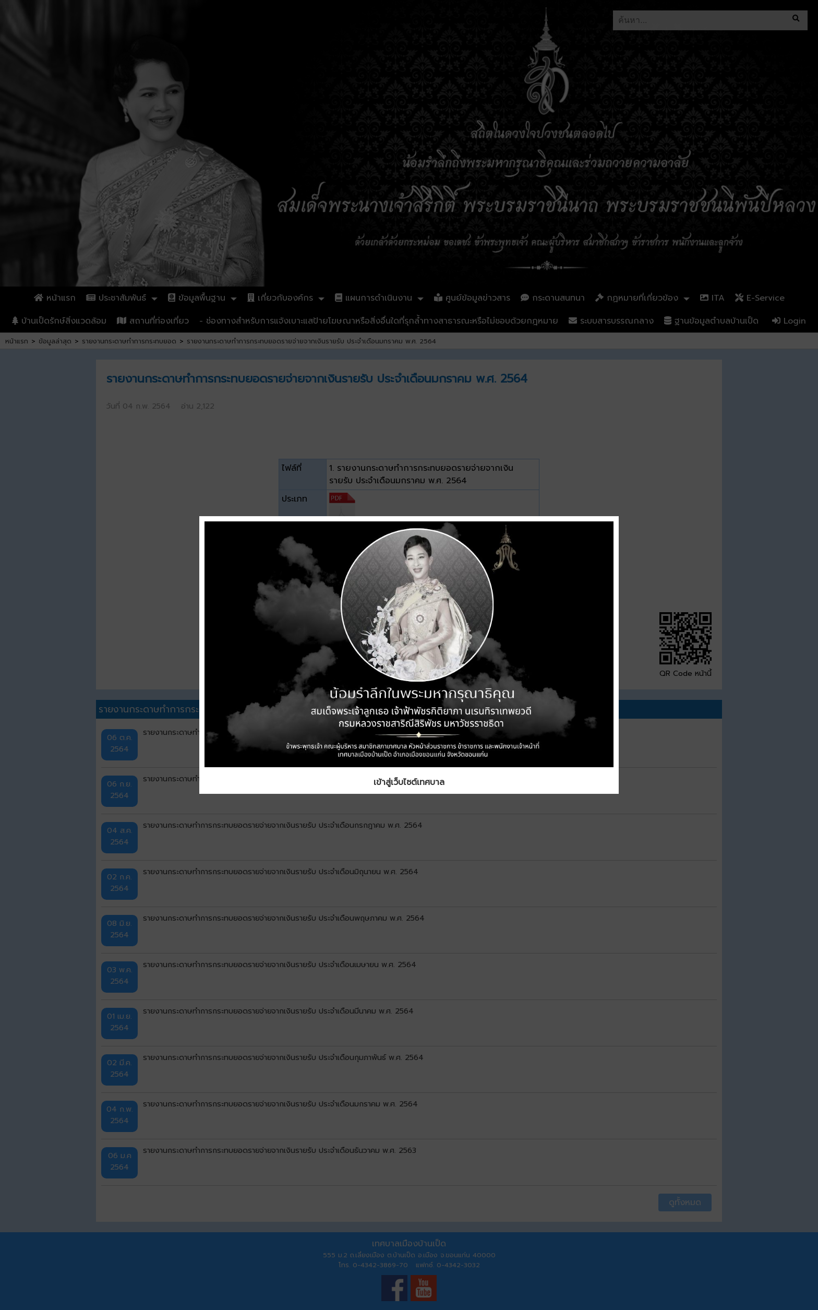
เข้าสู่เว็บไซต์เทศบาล (409, 782)
